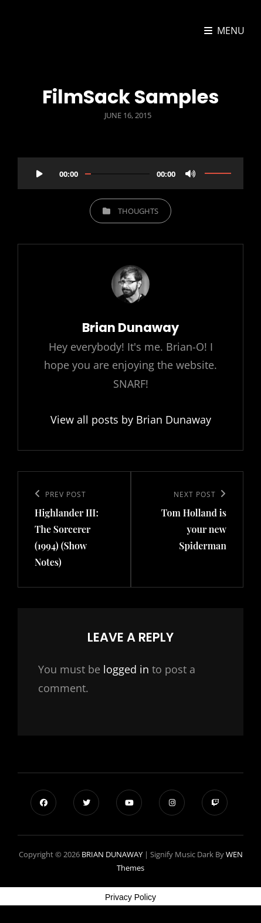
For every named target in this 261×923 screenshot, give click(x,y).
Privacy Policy (130, 897)
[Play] (39, 173)
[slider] (117, 173)
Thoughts (138, 211)
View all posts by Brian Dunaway (130, 419)
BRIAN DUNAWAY (112, 854)
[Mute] (190, 173)
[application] (130, 169)
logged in (126, 669)
